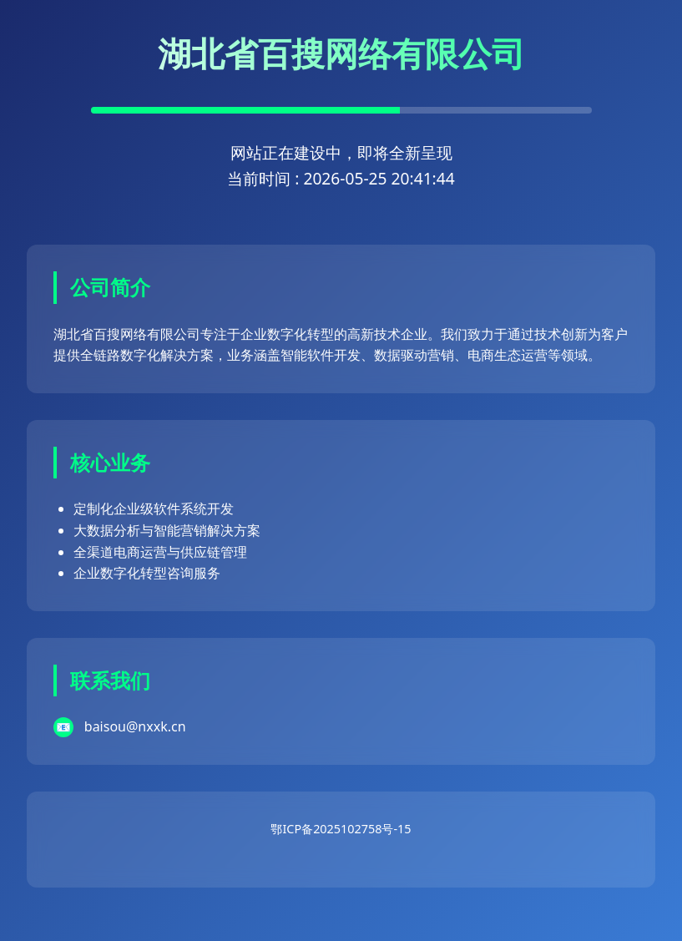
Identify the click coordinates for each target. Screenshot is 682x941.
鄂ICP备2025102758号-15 (340, 829)
